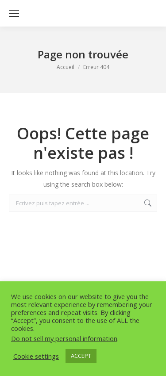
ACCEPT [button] (81, 356)
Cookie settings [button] (36, 356)
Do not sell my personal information (64, 338)
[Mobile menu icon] (14, 13)
